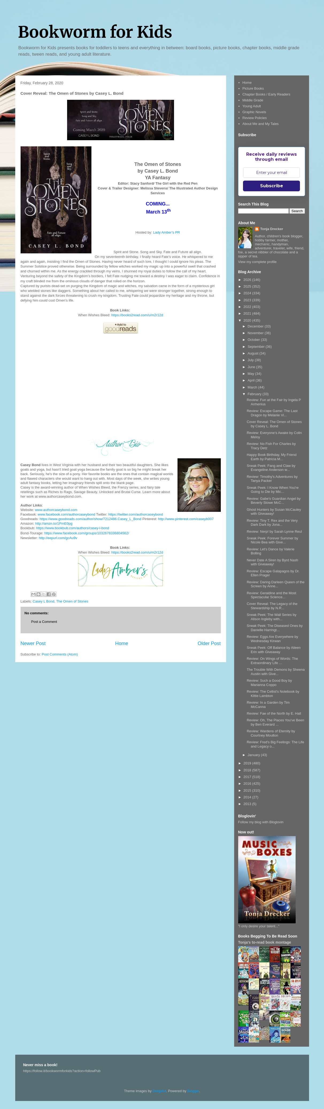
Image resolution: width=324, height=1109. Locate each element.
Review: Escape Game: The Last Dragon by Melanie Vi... (272, 413)
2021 (248, 313)
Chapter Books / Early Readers (266, 94)
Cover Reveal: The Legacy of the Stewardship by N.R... (272, 606)
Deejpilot (159, 1091)
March (253, 387)
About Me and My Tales (260, 124)
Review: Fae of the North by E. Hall (274, 713)
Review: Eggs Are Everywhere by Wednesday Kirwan (272, 639)
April (252, 380)
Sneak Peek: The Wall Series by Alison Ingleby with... (271, 617)
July (251, 360)
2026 (248, 280)
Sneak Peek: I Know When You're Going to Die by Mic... (273, 490)
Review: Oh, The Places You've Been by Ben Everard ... (275, 722)
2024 (248, 293)
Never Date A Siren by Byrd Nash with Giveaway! (272, 562)
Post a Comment (44, 622)
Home (121, 643)
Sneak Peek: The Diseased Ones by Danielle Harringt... (275, 628)
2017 (248, 777)
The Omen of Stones (72, 601)
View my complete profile (257, 262)
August (253, 353)
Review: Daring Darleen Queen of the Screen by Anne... (275, 584)
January (254, 755)
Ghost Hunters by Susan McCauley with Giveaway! (274, 512)
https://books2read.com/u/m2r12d (137, 315)
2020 (248, 320)
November (256, 333)
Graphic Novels (254, 112)
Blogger (193, 1091)
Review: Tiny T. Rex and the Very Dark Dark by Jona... (272, 523)
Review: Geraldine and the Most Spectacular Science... (271, 595)
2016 (248, 784)
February (255, 394)
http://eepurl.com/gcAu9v (58, 538)
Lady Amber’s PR (166, 232)
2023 (248, 300)
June (252, 367)
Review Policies (254, 118)
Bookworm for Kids (95, 32)
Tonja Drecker (271, 229)
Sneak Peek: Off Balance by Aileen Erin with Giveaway (273, 650)
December (256, 326)
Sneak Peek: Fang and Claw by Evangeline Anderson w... (271, 468)
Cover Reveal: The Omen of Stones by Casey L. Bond (274, 424)
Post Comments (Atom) (60, 654)
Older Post (209, 643)
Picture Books (253, 88)
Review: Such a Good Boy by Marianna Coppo (269, 683)
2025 (248, 286)
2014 (248, 797)
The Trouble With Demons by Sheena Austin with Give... (276, 672)
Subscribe (271, 185)
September (256, 347)
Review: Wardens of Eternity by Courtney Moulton (271, 733)
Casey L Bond (43, 601)
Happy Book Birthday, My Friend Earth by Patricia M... (271, 457)
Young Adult (251, 106)
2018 (248, 770)
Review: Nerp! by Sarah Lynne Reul (274, 531)
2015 (248, 790)
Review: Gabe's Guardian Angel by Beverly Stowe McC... (273, 501)
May (251, 374)
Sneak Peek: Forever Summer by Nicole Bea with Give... (272, 540)
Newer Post (33, 643)
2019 (248, 763)
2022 (248, 307)
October (254, 340)
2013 (248, 804)
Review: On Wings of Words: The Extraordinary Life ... (272, 661)
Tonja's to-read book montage (264, 942)
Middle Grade (252, 100)
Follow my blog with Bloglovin (261, 822)
